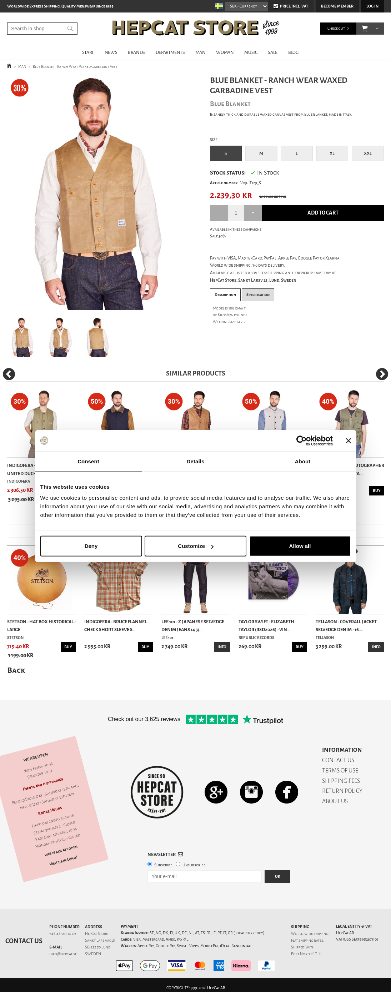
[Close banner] (348, 440)
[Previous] (9, 374)
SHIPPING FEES (341, 781)
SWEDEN (93, 954)
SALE (272, 52)
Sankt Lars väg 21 (100, 940)
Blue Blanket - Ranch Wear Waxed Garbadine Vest (75, 66)
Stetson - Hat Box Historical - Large (41, 626)
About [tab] (303, 461)
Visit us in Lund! (63, 861)
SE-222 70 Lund (98, 947)
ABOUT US (335, 801)
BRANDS (136, 52)
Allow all (300, 546)
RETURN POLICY (342, 791)
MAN (201, 52)
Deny (91, 546)
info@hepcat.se (63, 954)
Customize (196, 546)
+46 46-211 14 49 (62, 933)
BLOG (293, 52)
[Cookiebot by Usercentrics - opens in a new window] (301, 440)
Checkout (336, 28)
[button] (365, 28)
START (88, 52)
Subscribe (163, 865)
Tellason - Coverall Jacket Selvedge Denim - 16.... (346, 626)
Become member (337, 6)
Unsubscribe (193, 865)
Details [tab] (196, 461)
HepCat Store (96, 933)
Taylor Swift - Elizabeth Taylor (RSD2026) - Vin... (266, 626)
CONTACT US (338, 760)
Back (16, 670)
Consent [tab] (88, 461)
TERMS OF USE (340, 770)
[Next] (382, 374)
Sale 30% (218, 236)
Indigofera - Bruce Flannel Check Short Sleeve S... (115, 626)
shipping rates (311, 940)
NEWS (111, 52)
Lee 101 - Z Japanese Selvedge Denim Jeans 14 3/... (192, 626)
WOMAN (225, 52)
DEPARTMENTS (170, 52)
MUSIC (250, 52)
